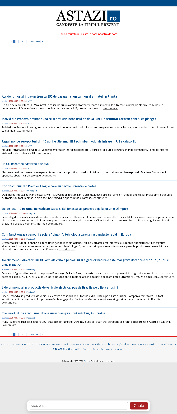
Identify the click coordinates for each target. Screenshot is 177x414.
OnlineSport (31, 191)
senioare (16, 344)
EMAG (88, 339)
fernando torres (102, 349)
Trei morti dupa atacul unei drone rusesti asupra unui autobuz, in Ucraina (53, 313)
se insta (132, 344)
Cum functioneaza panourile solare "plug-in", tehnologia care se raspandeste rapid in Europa (66, 234)
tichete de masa (107, 344)
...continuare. (110, 108)
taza (93, 344)
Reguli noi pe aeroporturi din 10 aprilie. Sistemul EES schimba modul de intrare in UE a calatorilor (70, 141)
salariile (76, 349)
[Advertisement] (88, 69)
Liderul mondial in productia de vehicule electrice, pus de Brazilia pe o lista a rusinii (60, 287)
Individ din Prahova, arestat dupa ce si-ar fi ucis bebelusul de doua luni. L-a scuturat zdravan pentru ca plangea (79, 119)
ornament (57, 344)
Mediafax (30, 239)
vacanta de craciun (36, 344)
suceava (61, 348)
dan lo (172, 344)
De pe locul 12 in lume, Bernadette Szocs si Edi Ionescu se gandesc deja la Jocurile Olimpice (65, 209)
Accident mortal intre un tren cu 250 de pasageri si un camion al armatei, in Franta (59, 96)
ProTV (29, 101)
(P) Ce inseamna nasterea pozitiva (25, 164)
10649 (38, 41)
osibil (153, 344)
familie (87, 349)
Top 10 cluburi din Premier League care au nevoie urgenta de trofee (49, 186)
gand (122, 344)
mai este (143, 344)
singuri (5, 344)
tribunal (163, 344)
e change (118, 349)
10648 (32, 41)
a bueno (85, 344)
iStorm (87, 361)
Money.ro (30, 213)
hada (67, 344)
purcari (74, 344)
